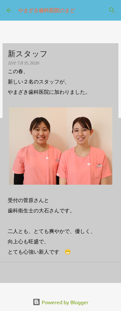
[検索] (112, 10)
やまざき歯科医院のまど (46, 10)
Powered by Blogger (60, 302)
